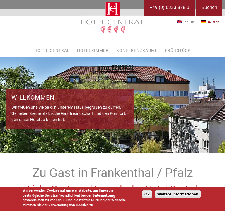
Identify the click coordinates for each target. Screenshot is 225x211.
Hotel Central (52, 50)
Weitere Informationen (177, 194)
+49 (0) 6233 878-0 (169, 7)
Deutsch (210, 22)
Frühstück (178, 50)
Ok (147, 194)
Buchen (209, 7)
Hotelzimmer (93, 50)
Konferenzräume (137, 50)
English (185, 22)
